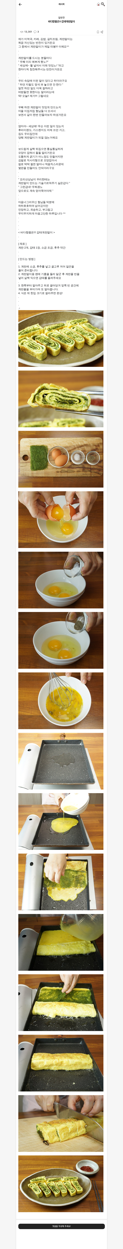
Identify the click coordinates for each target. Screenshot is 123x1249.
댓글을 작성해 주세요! (61, 1226)
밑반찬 (61, 17)
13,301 (26, 31)
